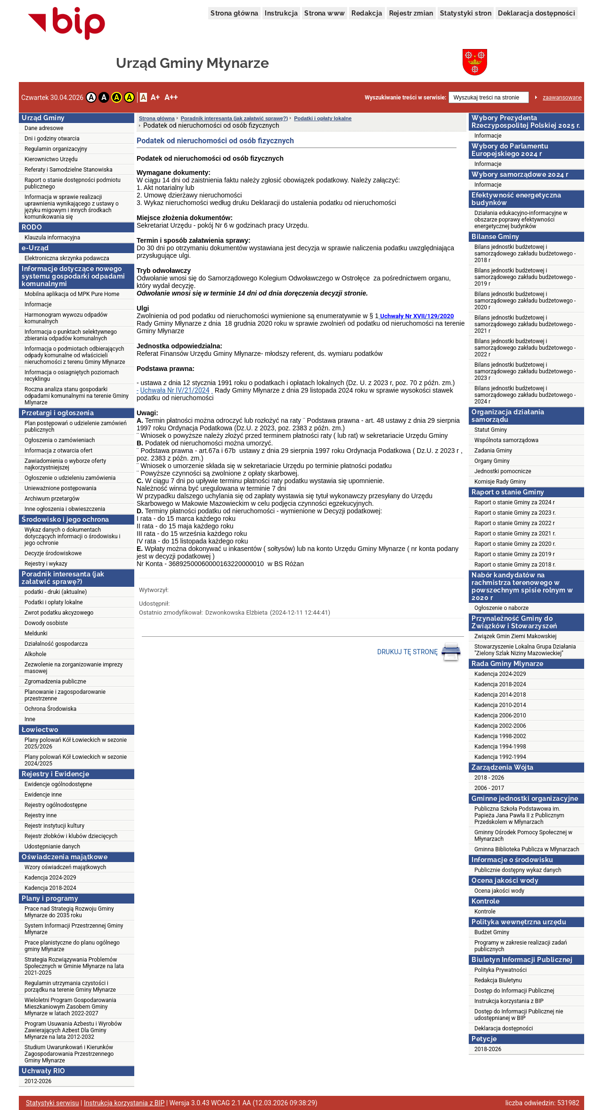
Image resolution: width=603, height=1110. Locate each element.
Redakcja (366, 13)
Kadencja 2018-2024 (50, 888)
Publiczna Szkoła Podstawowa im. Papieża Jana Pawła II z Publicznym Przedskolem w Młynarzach (519, 815)
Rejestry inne (40, 815)
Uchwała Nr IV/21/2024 (175, 390)
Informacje (38, 304)
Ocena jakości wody (499, 891)
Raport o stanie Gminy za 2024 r (514, 502)
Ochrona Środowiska (50, 709)
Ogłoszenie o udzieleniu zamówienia (69, 478)
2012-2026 (37, 1081)
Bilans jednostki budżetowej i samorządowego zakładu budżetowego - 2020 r (525, 301)
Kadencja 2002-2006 (500, 726)
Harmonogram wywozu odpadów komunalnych (65, 318)
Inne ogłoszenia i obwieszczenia (64, 509)
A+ (155, 97)
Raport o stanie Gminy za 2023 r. (515, 513)
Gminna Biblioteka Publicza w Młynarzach (526, 849)
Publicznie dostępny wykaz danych (518, 870)
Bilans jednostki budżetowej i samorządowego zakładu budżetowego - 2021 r (525, 324)
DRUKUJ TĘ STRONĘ (419, 652)
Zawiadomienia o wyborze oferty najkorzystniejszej (65, 464)
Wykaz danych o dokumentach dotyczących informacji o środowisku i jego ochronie (72, 536)
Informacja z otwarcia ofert (58, 450)
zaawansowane (562, 97)
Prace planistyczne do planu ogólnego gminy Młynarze (72, 946)
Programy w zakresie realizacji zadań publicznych (520, 946)
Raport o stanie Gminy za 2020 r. (515, 544)
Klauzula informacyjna (52, 237)
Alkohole (35, 654)
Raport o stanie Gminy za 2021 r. (515, 533)
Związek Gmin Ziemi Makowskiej (515, 636)
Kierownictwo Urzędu (51, 159)
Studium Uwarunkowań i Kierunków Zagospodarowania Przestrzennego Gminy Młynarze (69, 1054)
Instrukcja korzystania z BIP (509, 1001)
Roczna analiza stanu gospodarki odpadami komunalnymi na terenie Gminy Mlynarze (76, 396)
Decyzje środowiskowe (52, 553)
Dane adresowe (43, 128)
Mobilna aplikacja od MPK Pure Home (71, 294)
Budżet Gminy (491, 932)
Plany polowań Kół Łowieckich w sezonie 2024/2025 (75, 760)
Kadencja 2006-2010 (500, 715)
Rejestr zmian (411, 13)
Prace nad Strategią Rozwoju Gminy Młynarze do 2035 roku (69, 912)
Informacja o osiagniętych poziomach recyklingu (71, 375)
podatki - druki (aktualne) (55, 592)
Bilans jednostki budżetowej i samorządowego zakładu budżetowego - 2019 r (525, 277)
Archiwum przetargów (52, 498)
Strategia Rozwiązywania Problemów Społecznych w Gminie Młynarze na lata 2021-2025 (74, 966)
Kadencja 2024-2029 (50, 877)
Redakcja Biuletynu (498, 980)
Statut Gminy (490, 430)
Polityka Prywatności (500, 970)
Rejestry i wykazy (45, 563)
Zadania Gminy (493, 450)
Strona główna (234, 13)
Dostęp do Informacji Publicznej (514, 990)
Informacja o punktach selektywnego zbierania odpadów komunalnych (70, 335)
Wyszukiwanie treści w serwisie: (405, 97)
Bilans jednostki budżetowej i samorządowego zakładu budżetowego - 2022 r (525, 348)
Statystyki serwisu (52, 1103)
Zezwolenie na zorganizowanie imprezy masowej (73, 667)
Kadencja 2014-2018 (500, 694)
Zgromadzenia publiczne (55, 681)
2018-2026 (487, 1049)
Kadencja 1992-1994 (500, 757)
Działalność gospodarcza (56, 644)
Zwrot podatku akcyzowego (58, 612)
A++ (171, 97)
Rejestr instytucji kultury (54, 825)
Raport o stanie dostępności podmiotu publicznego (72, 183)
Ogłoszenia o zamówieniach (59, 440)
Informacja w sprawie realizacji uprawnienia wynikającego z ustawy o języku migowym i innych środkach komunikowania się (71, 207)
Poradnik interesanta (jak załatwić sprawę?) (234, 118)
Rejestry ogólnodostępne (55, 805)
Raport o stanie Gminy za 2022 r (514, 523)
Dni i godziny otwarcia (52, 138)
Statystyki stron (465, 13)
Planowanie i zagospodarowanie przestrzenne (65, 695)
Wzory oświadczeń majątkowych (65, 867)
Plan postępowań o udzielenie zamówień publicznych (75, 426)
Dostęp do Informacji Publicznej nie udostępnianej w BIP (518, 1014)
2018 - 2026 (489, 777)
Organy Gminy (492, 461)
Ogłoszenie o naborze (501, 608)
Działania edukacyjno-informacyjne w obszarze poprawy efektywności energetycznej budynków (521, 220)
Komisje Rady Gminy (500, 481)
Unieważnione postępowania (60, 488)
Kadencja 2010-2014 (500, 705)
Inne (29, 719)
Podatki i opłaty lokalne (53, 602)
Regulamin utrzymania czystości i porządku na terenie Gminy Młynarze (70, 986)
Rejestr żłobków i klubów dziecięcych (70, 836)
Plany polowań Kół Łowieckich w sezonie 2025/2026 (75, 743)
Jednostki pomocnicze (502, 471)
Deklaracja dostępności (536, 13)
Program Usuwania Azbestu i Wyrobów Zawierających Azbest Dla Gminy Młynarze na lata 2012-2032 (73, 1030)
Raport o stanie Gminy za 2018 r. (515, 564)
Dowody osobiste (46, 623)
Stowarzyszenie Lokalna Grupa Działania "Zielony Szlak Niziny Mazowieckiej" (525, 650)
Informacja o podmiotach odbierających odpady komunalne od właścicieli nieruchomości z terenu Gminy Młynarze (74, 355)
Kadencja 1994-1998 (500, 746)
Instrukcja (281, 13)
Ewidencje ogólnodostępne (58, 784)
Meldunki (36, 633)
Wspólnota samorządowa (506, 440)
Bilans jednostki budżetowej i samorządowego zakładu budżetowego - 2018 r (525, 253)
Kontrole (485, 911)
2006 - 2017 (489, 788)
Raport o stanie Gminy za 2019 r (514, 554)
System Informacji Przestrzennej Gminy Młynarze (73, 929)
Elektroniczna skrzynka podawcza (66, 258)
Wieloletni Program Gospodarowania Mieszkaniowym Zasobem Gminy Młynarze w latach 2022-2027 (70, 1007)
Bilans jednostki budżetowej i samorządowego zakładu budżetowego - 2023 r (525, 371)
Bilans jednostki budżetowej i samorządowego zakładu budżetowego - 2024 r (525, 395)
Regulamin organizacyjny (55, 149)
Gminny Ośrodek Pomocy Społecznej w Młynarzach (523, 835)
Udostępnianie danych (52, 846)
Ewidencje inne (43, 794)
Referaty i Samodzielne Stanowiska (68, 169)
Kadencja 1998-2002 (500, 736)
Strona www (324, 13)
